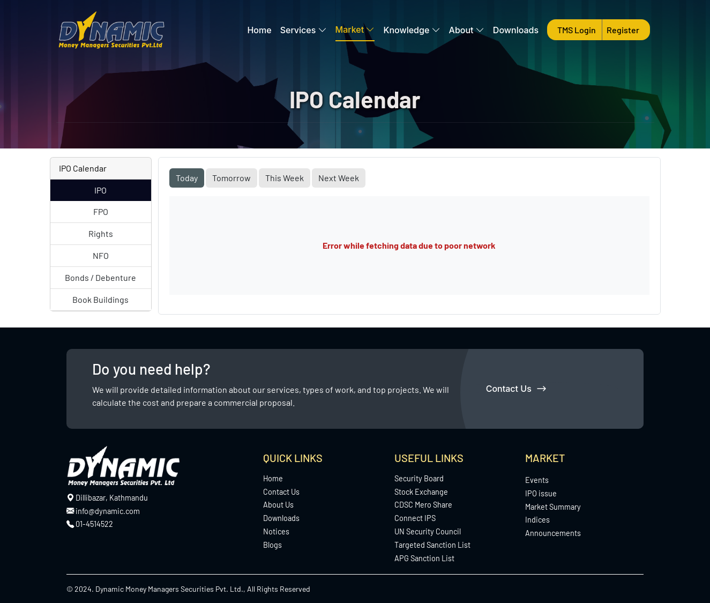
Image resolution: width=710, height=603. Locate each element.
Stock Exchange (421, 491)
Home (259, 30)
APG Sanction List (424, 558)
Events (537, 480)
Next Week (338, 178)
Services (303, 30)
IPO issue (541, 493)
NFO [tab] (101, 255)
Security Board (419, 478)
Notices (276, 531)
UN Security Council (427, 531)
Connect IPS (415, 518)
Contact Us (516, 388)
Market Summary (553, 506)
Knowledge (411, 30)
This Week (284, 178)
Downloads (516, 30)
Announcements (553, 533)
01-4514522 (94, 523)
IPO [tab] (100, 190)
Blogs (272, 544)
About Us (278, 504)
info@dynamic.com (103, 511)
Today (187, 178)
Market (355, 29)
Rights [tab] (100, 233)
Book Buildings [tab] (100, 299)
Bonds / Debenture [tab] (100, 277)
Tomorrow (231, 178)
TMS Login (577, 30)
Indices (537, 519)
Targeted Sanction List (432, 544)
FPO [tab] (100, 211)
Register (623, 30)
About (466, 30)
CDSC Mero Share (423, 504)
